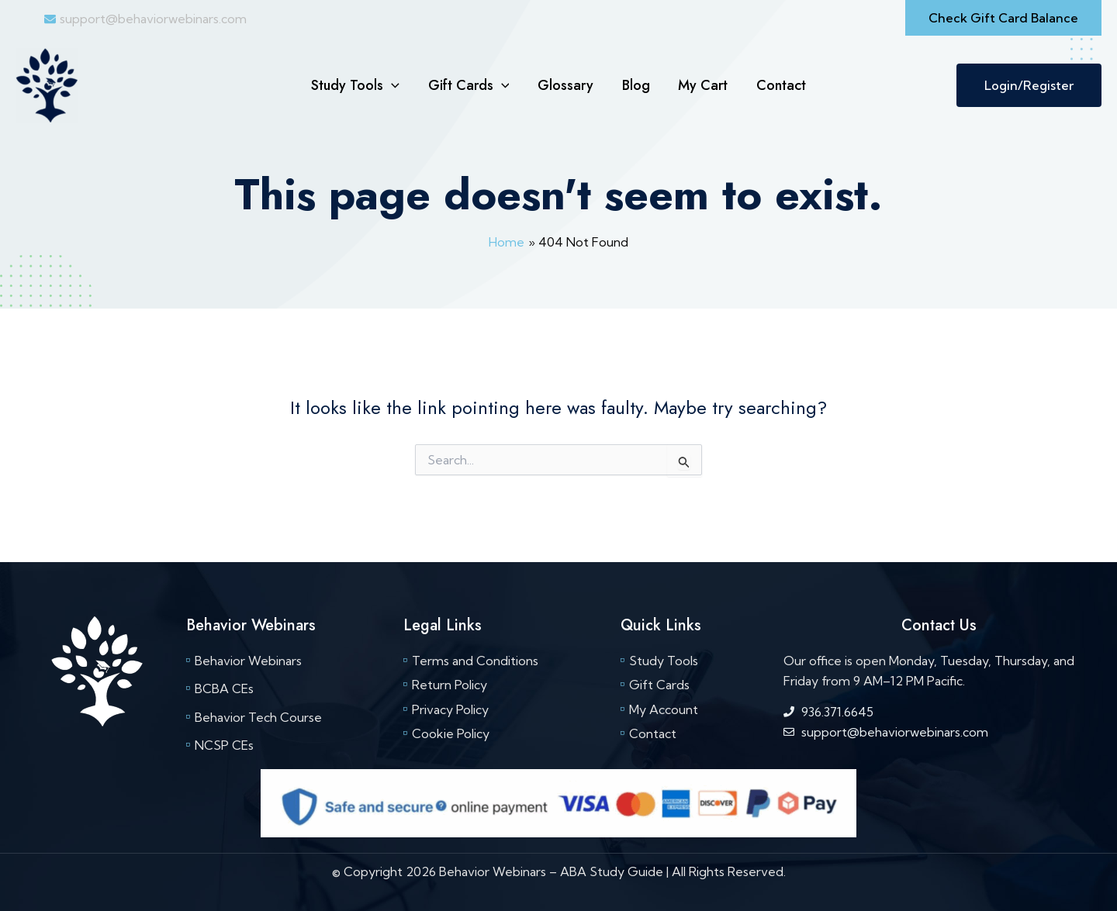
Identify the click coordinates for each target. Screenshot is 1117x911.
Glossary (565, 85)
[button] (1003, 18)
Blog (635, 85)
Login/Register (1029, 85)
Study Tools (357, 85)
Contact (779, 85)
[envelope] (145, 18)
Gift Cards (469, 85)
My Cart (702, 85)
